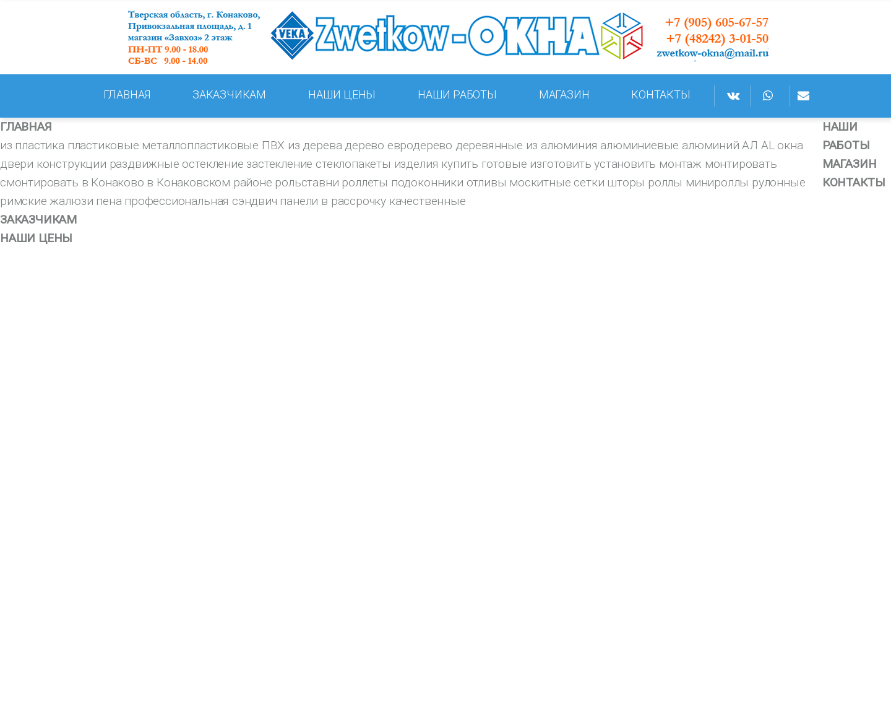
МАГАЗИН (564, 94)
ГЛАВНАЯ (127, 94)
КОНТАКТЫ (660, 94)
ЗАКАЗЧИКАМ (229, 94)
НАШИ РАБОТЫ (457, 94)
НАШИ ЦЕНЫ (342, 94)
